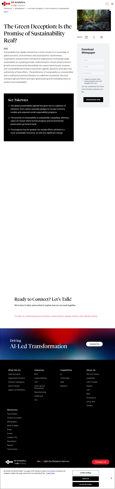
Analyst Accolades (14, 418)
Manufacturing (40, 392)
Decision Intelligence (16, 382)
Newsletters (11, 441)
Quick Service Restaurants (39, 387)
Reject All (86, 478)
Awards (89, 386)
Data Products (13, 386)
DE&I (88, 394)
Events (9, 433)
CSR (88, 390)
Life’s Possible (91, 382)
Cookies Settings (85, 473)
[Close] (111, 478)
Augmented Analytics (16, 378)
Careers (89, 406)
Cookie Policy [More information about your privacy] (50, 473)
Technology (64, 378)
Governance (91, 398)
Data (62, 382)
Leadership (90, 378)
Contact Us (94, 344)
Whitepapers (19, 8)
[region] (57, 478)
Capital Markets (40, 378)
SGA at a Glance (92, 374)
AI (61, 374)
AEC (36, 400)
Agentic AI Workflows (16, 390)
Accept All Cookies (85, 484)
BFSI (36, 374)
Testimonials (12, 449)
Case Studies (12, 414)
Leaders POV (12, 437)
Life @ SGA (90, 402)
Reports (10, 445)
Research (64, 386)
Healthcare (38, 396)
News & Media (12, 426)
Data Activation (14, 374)
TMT (36, 382)
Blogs (9, 429)
